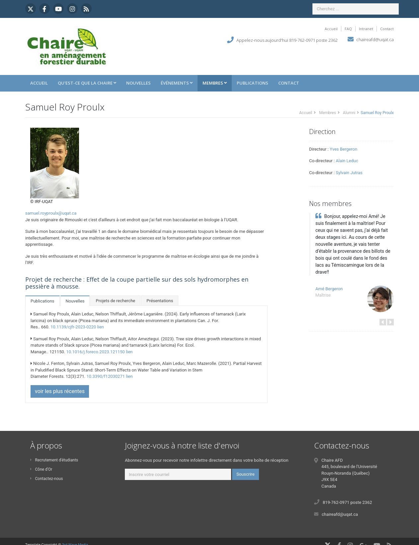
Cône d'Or (41, 469)
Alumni (349, 112)
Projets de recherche (115, 300)
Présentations (159, 300)
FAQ (348, 28)
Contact (387, 28)
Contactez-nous (46, 478)
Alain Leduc (347, 160)
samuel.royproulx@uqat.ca (50, 213)
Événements (177, 83)
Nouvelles (138, 83)
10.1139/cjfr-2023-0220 (73, 326)
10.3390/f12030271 (105, 376)
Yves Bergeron (343, 149)
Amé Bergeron (329, 288)
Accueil (331, 28)
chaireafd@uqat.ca (375, 39)
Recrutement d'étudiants (54, 460)
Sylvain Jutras (349, 172)
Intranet (366, 28)
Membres (215, 83)
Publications (252, 83)
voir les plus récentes (60, 391)
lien (100, 326)
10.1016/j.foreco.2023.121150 (95, 351)
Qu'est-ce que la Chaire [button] (87, 83)
